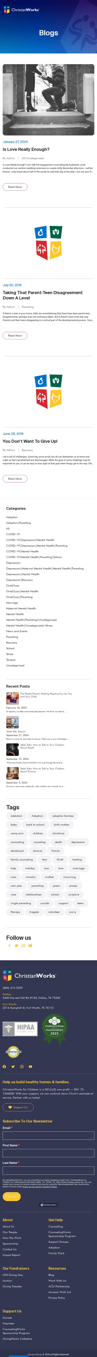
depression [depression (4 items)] (78, 842)
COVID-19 (13, 534)
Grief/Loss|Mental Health (22, 591)
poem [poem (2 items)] (56, 885)
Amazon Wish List (59, 1292)
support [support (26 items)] (63, 903)
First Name (10, 1145)
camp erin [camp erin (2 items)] (17, 833)
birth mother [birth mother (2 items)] (61, 824)
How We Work (12, 1238)
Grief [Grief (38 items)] (60, 859)
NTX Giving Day (13, 1275)
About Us (8, 1226)
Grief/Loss (12, 585)
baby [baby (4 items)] (14, 824)
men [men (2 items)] (13, 877)
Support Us (21, 1107)
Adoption (12, 517)
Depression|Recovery (19, 580)
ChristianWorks (35, 1354)
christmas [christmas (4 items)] (58, 833)
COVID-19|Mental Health (22, 551)
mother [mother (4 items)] (49, 877)
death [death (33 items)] (58, 842)
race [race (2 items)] (13, 894)
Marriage (12, 602)
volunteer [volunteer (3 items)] (54, 912)
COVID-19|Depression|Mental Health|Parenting (36, 545)
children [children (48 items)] (38, 833)
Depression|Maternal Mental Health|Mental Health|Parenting (45, 568)
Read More (15, 187)
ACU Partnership (59, 1286)
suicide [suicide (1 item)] (44, 903)
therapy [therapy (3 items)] (15, 912)
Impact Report (11, 1255)
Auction (7, 1280)
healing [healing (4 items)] (77, 859)
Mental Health (15, 614)
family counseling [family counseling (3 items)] (22, 859)
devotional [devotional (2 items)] (17, 850)
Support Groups (58, 1241)
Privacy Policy (56, 1297)
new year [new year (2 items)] (16, 885)
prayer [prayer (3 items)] (73, 885)
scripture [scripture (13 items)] (73, 894)
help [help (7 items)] (13, 868)
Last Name (10, 1162)
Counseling (55, 1226)
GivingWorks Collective (17, 1338)
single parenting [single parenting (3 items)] (21, 903)
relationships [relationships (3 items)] (34, 894)
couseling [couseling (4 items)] (39, 842)
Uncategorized (35, 158)
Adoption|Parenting (18, 523)
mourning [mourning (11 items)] (69, 877)
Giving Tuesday (12, 1286)
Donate (7, 1317)
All (23, 158)
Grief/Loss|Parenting (19, 597)
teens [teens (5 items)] (80, 903)
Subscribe (12, 1196)
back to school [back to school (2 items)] (35, 824)
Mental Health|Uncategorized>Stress (29, 625)
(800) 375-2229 (13, 988)
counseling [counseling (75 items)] (17, 842)
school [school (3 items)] (55, 894)
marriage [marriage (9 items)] (78, 868)
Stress (9, 654)
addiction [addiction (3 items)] (16, 816)
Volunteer (8, 1323)
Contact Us (10, 1249)
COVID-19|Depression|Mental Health (30, 540)
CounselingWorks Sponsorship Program (62, 1234)
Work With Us (57, 1280)
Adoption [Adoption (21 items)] (37, 816)
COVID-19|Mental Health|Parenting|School (34, 557)
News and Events (16, 631)
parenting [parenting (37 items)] (37, 885)
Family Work (56, 1253)
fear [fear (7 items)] (44, 859)
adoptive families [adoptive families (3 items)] (63, 816)
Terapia (10, 659)
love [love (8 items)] (60, 868)
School (10, 648)
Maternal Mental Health (21, 608)
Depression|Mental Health (22, 574)
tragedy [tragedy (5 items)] (34, 912)
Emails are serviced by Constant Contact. (40, 1186)
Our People (10, 1232)
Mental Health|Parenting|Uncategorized (31, 619)
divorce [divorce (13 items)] (37, 850)
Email (6, 1128)
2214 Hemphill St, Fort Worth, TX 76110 (28, 1007)
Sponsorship (10, 1243)
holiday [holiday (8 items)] (30, 868)
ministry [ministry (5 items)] (31, 877)
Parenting (28, 307)
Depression (13, 562)
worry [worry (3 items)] (72, 912)
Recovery (27, 450)
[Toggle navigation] (91, 10)
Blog (51, 1275)
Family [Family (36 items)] (56, 850)
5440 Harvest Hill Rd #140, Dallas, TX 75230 (31, 997)
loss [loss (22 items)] (46, 868)
